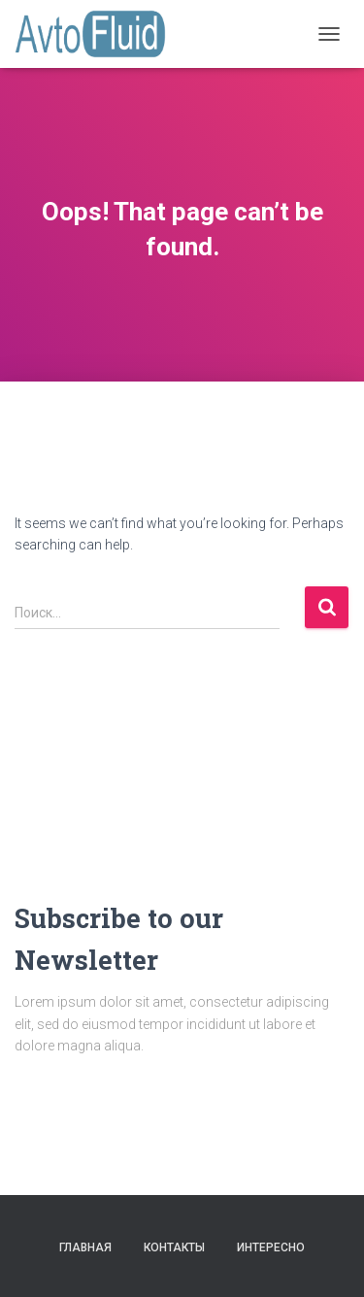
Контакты (174, 1247)
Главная (85, 1247)
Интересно (271, 1247)
